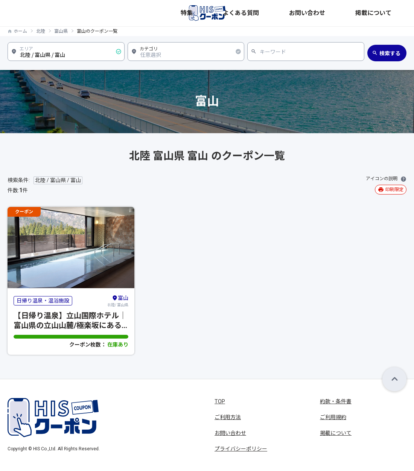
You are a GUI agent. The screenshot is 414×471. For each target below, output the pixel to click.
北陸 (40, 31)
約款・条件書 (336, 401)
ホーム (20, 31)
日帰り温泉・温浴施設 (43, 301)
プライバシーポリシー (241, 449)
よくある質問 (309, 13)
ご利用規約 (333, 417)
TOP (220, 401)
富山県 (61, 31)
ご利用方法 (228, 417)
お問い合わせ (350, 13)
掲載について (390, 13)
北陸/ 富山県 (117, 300)
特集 (279, 13)
